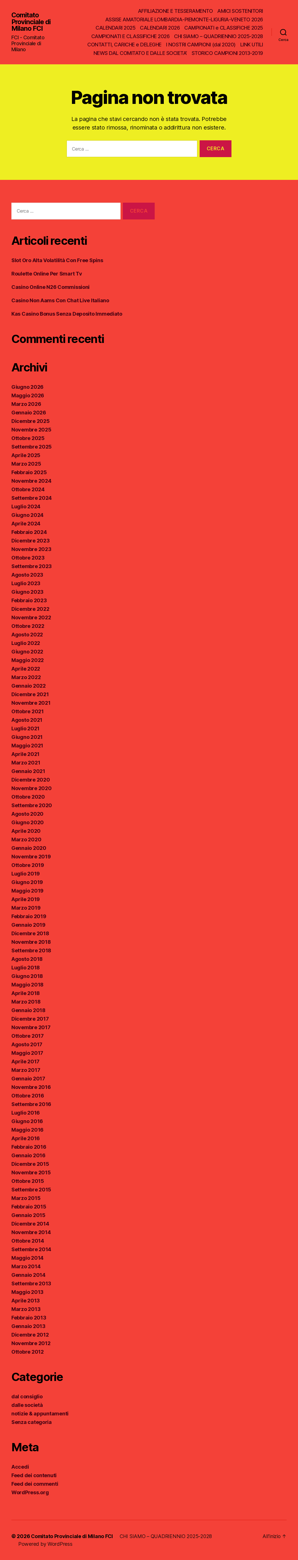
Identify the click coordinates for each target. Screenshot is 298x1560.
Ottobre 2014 (27, 1241)
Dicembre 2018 (30, 933)
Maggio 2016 (27, 1130)
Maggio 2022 (27, 660)
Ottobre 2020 (28, 797)
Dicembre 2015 (30, 1164)
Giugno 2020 (27, 822)
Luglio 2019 (25, 874)
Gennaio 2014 (28, 1275)
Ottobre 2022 (27, 626)
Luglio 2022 (25, 643)
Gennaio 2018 (28, 1010)
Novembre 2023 (31, 549)
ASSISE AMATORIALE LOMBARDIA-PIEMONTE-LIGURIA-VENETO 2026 (184, 19)
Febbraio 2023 (29, 600)
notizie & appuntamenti (40, 1414)
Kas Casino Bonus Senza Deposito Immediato (66, 314)
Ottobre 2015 (27, 1181)
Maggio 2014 (27, 1258)
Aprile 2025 (25, 455)
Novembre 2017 (31, 1027)
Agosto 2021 (26, 720)
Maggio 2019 (27, 891)
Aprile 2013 (25, 1301)
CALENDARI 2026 (160, 28)
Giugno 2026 (27, 387)
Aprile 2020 (26, 831)
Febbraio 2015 (28, 1207)
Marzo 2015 (25, 1198)
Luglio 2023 (25, 583)
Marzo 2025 (26, 464)
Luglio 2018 (25, 968)
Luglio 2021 (25, 728)
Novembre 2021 (31, 703)
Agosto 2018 (27, 959)
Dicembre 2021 (30, 694)
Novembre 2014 (31, 1232)
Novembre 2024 (31, 481)
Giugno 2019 (27, 882)
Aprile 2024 (25, 524)
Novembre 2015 (31, 1172)
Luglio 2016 (25, 1113)
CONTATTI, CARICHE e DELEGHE (124, 45)
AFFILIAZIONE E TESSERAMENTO (175, 11)
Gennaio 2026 (28, 413)
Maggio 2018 (27, 985)
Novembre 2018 (31, 942)
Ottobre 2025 (28, 438)
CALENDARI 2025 (115, 28)
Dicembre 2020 (30, 780)
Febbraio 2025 (29, 472)
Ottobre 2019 (27, 865)
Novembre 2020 (31, 788)
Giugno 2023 (27, 592)
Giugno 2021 (27, 737)
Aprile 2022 (25, 669)
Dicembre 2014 (30, 1224)
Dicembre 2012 (30, 1335)
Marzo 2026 (26, 404)
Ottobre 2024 (28, 489)
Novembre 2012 (31, 1343)
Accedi (20, 1467)
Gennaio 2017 (28, 1079)
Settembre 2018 (31, 950)
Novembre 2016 (31, 1087)
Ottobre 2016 (27, 1096)
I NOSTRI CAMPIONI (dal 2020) (201, 45)
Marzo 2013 (25, 1309)
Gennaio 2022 (28, 686)
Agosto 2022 (27, 635)
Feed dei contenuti (34, 1475)
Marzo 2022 (26, 677)
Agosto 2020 (27, 814)
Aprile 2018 (25, 993)
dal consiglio (27, 1396)
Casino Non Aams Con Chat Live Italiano (60, 300)
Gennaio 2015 (28, 1215)
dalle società (27, 1405)
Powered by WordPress (45, 1544)
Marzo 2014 (25, 1266)
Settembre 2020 (31, 805)
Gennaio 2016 (28, 1155)
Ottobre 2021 (27, 711)
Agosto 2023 (27, 575)
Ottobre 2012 (27, 1352)
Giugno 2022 (27, 652)
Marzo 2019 (25, 908)
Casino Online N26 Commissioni (50, 287)
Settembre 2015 (31, 1190)
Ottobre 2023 (28, 558)
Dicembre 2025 (30, 421)
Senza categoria (31, 1422)
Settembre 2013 (31, 1283)
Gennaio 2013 (28, 1326)
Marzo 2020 (26, 839)
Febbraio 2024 (29, 532)
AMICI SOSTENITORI (240, 11)
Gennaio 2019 (28, 925)
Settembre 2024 (31, 498)
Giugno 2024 (27, 515)
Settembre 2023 (31, 566)
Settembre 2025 (31, 447)
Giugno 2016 (27, 1121)
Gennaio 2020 (28, 848)
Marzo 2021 (25, 763)
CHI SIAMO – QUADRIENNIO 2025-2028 (218, 36)
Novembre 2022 (31, 617)
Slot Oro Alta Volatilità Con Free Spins (57, 260)
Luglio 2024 (25, 506)
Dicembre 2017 (30, 1019)
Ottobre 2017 (27, 1036)
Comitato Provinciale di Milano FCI (31, 21)
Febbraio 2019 (28, 916)
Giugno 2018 (27, 976)
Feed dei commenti (34, 1484)
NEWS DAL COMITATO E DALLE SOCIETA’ (140, 53)
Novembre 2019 (31, 857)
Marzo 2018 (25, 1002)
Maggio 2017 (27, 1053)
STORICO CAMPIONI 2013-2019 (227, 53)
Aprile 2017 (25, 1061)
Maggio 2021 (27, 746)
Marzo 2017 (25, 1070)
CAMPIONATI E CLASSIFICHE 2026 (130, 36)
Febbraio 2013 (28, 1318)
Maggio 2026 (27, 395)
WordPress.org (30, 1492)
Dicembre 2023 (30, 541)
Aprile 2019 (25, 899)
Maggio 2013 (27, 1292)
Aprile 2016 (25, 1138)
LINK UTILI (251, 45)
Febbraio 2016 (28, 1147)
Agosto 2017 (26, 1044)
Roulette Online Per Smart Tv (46, 274)
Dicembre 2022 (30, 609)
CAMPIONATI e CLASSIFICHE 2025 (223, 28)
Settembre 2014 (31, 1249)
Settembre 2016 (31, 1104)
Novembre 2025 (31, 430)
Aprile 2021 (25, 754)
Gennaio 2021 (28, 771)
